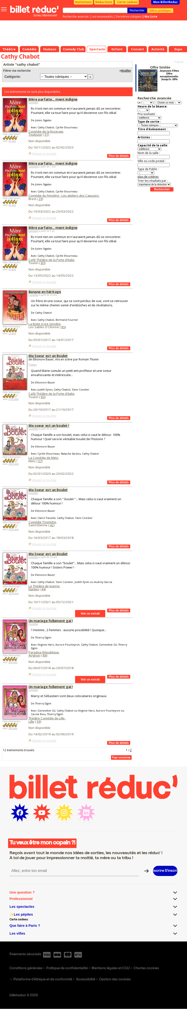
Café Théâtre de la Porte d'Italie (51, 260)
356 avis (12, 662)
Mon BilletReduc (165, 2)
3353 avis (13, 464)
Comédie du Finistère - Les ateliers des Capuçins (64, 195)
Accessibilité (85, 979)
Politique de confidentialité (67, 968)
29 (40, 199)
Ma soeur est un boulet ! (49, 425)
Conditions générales (26, 968)
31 (46, 134)
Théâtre (33, 364)
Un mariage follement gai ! (51, 620)
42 (52, 525)
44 (43, 589)
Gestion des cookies (115, 979)
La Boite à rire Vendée (45, 324)
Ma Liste (150, 16)
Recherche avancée (76, 16)
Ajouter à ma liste (44, 153)
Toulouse (35, 134)
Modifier (126, 70)
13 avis (12, 333)
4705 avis (13, 399)
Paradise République (44, 652)
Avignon (34, 655)
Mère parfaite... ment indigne (53, 99)
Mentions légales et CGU (110, 968)
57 (40, 461)
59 (38, 721)
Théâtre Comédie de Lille (47, 718)
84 (45, 655)
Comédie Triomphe (42, 522)
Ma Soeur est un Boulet (48, 355)
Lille (31, 721)
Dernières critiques (128, 16)
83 (43, 263)
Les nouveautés (102, 16)
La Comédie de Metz (43, 458)
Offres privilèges (160, 10)
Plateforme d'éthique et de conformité (42, 979)
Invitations (83, 2)
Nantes (34, 589)
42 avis (12, 141)
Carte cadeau (127, 2)
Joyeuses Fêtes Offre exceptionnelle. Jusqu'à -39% (169, 75)
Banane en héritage (45, 291)
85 (63, 327)
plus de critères (148, 177)
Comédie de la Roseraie (46, 131)
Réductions (103, 2)
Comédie (33, 102)
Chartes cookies (146, 968)
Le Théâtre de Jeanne (44, 586)
